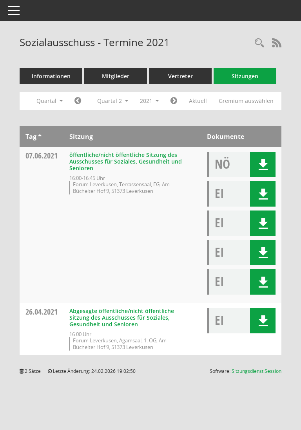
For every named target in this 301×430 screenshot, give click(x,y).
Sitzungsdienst (256, 371)
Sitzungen (245, 76)
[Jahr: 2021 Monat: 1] (78, 101)
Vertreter (180, 76)
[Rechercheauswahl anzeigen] (259, 43)
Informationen (51, 76)
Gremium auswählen (246, 100)
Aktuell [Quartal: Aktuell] (198, 100)
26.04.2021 (41, 311)
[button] (263, 164)
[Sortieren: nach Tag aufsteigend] (40, 136)
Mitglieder (115, 76)
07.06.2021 (41, 155)
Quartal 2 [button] (112, 100)
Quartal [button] (49, 100)
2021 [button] (149, 100)
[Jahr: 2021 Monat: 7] (174, 101)
